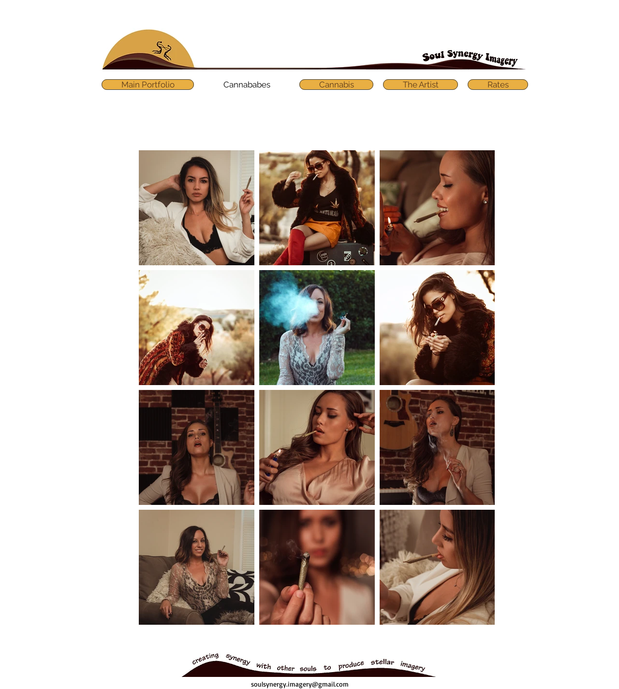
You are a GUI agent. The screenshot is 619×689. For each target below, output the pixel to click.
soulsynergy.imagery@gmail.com (300, 684)
